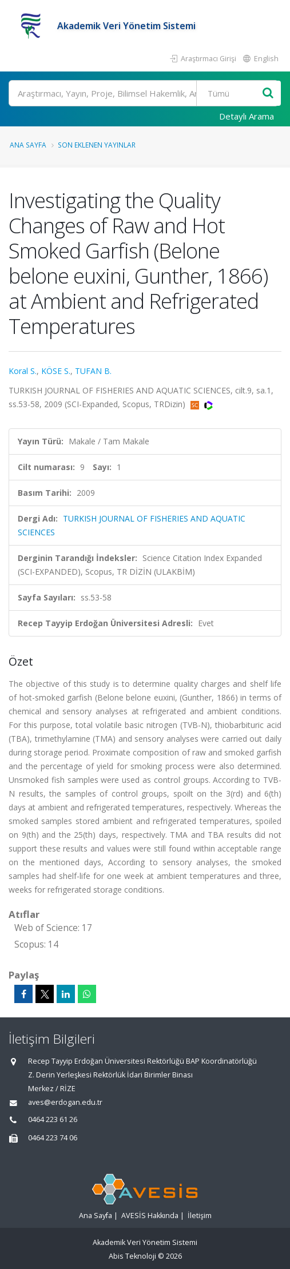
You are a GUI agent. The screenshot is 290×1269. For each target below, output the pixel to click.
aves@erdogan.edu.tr (65, 1102)
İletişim (200, 1215)
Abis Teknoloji (132, 1256)
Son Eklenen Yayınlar (97, 144)
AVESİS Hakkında (149, 1215)
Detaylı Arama (246, 116)
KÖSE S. (55, 370)
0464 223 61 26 (52, 1119)
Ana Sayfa (28, 144)
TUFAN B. (93, 370)
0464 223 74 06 (52, 1138)
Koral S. (23, 370)
